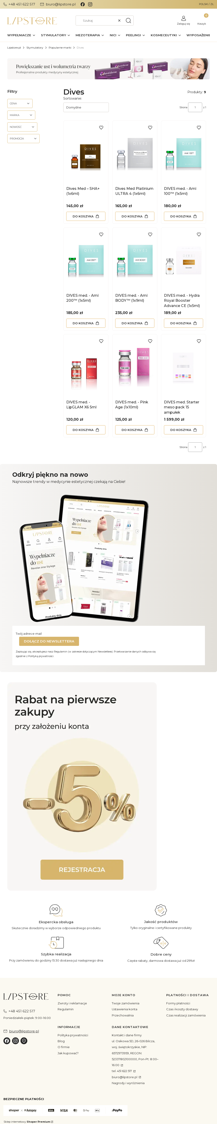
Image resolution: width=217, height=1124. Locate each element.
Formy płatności (178, 1003)
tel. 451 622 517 (122, 1071)
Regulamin (66, 1009)
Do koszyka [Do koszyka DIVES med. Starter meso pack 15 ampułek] (180, 430)
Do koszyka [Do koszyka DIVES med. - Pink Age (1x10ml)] (132, 430)
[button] (128, 20)
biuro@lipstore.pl (125, 1077)
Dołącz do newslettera (49, 641)
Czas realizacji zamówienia (186, 1015)
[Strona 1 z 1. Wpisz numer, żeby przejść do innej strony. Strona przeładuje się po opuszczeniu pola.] (195, 107)
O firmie (64, 1047)
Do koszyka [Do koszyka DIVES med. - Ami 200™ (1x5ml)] (83, 323)
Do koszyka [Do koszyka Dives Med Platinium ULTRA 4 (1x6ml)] (132, 216)
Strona (183, 107)
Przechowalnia (123, 1015)
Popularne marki (60, 47)
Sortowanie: (72, 98)
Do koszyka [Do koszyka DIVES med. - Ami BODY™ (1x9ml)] (132, 323)
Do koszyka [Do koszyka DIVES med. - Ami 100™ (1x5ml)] (180, 216)
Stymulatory (34, 47)
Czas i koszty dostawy (182, 1009)
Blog (61, 1041)
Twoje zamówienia (125, 1003)
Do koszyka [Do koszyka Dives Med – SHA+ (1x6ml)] (83, 216)
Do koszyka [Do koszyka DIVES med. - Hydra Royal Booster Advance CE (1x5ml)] (180, 323)
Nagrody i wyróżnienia (128, 1083)
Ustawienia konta (124, 1009)
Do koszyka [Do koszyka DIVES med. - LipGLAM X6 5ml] (83, 430)
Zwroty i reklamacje (72, 1003)
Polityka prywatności (73, 1035)
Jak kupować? (68, 1053)
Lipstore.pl (14, 47)
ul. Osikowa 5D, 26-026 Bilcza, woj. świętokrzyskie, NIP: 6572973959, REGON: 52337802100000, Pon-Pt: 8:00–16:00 (135, 1053)
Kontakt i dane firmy (127, 1035)
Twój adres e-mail (29, 633)
